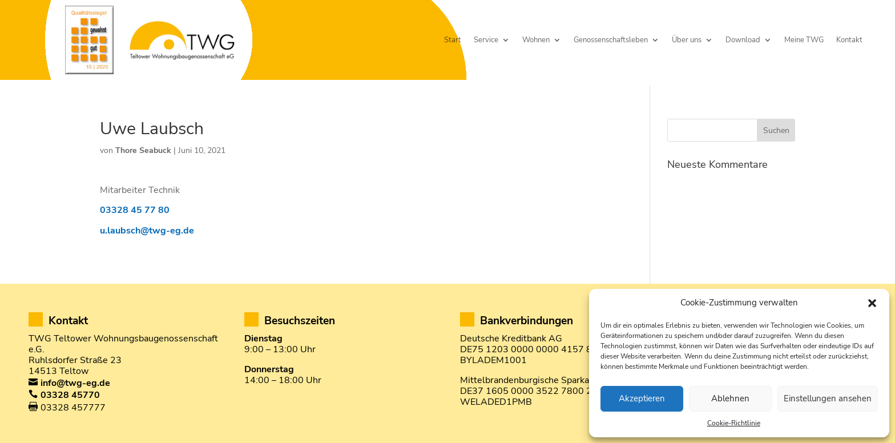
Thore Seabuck (143, 150)
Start (452, 40)
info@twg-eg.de (75, 383)
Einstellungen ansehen (828, 398)
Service (486, 40)
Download (742, 40)
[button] (872, 303)
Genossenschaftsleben (611, 40)
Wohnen (536, 40)
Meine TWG (804, 40)
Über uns (687, 40)
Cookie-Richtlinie (733, 423)
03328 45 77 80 (135, 210)
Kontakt (849, 40)
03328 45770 (70, 395)
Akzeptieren (642, 398)
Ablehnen (730, 398)
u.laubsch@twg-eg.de (147, 230)
